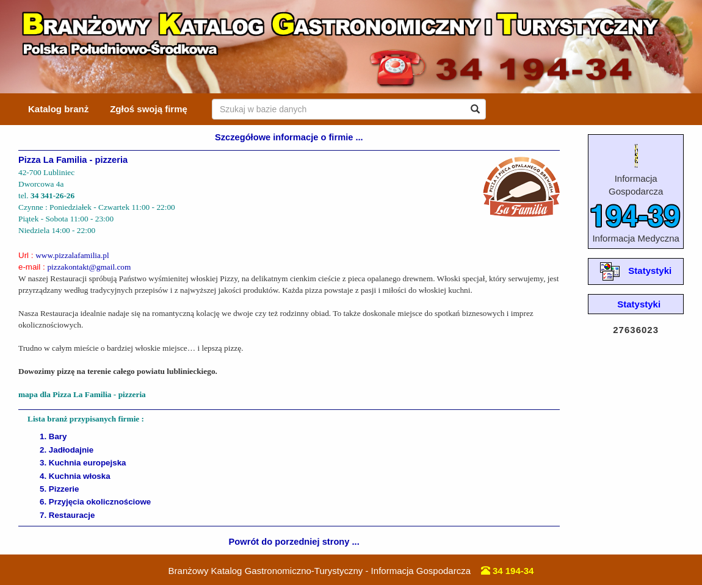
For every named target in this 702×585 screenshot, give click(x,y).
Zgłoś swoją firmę (148, 109)
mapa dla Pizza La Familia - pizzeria (82, 394)
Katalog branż (58, 109)
